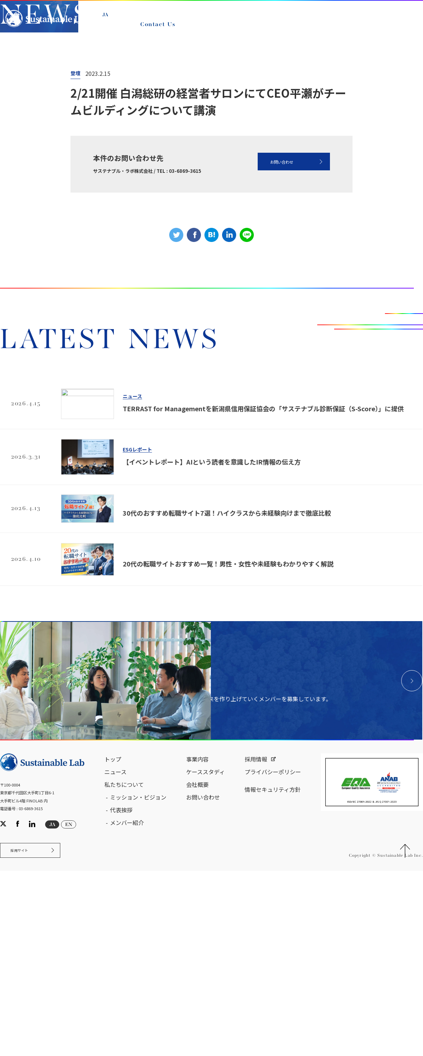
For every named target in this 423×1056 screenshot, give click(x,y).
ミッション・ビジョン (138, 1006)
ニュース (83, 158)
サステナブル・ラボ (35, 158)
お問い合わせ (266, 308)
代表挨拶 (121, 1019)
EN (110, 29)
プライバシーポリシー (273, 981)
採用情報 (256, 968)
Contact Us (161, 31)
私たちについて (124, 993)
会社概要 (197, 993)
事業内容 (197, 968)
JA (109, 21)
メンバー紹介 (127, 1031)
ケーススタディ (205, 981)
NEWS (117, 158)
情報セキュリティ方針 (273, 998)
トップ (112, 968)
